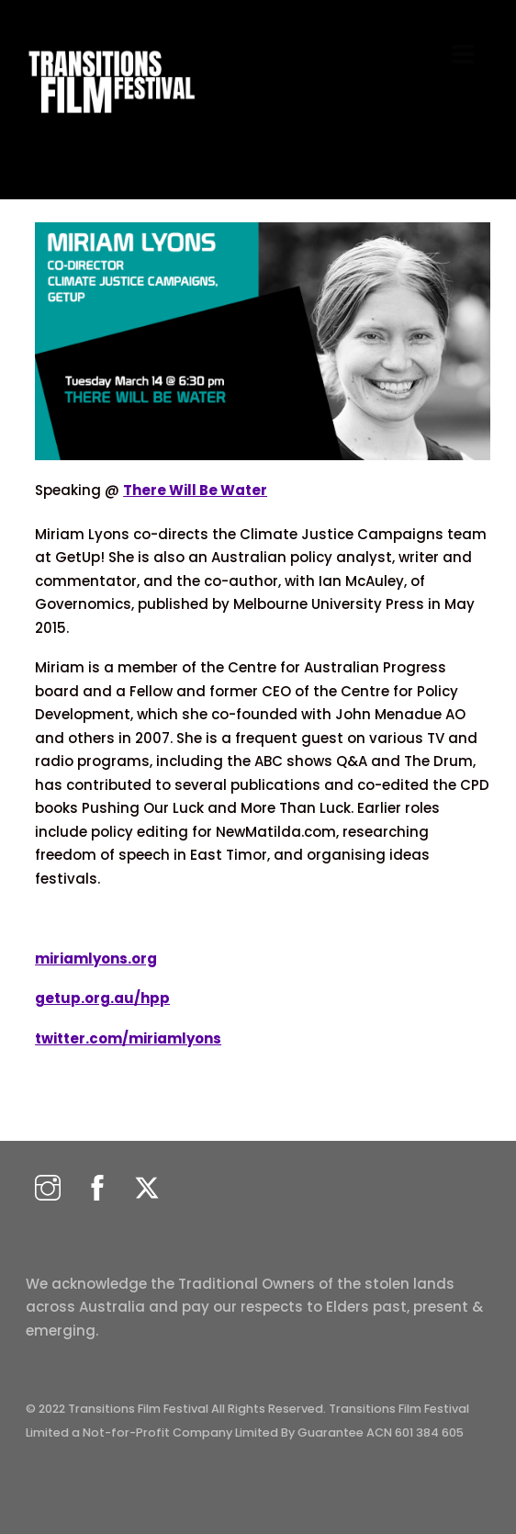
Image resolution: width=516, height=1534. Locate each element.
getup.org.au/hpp (102, 998)
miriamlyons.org (96, 958)
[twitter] (147, 1189)
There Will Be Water (195, 490)
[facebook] (97, 1189)
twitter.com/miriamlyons (128, 1038)
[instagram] (48, 1189)
